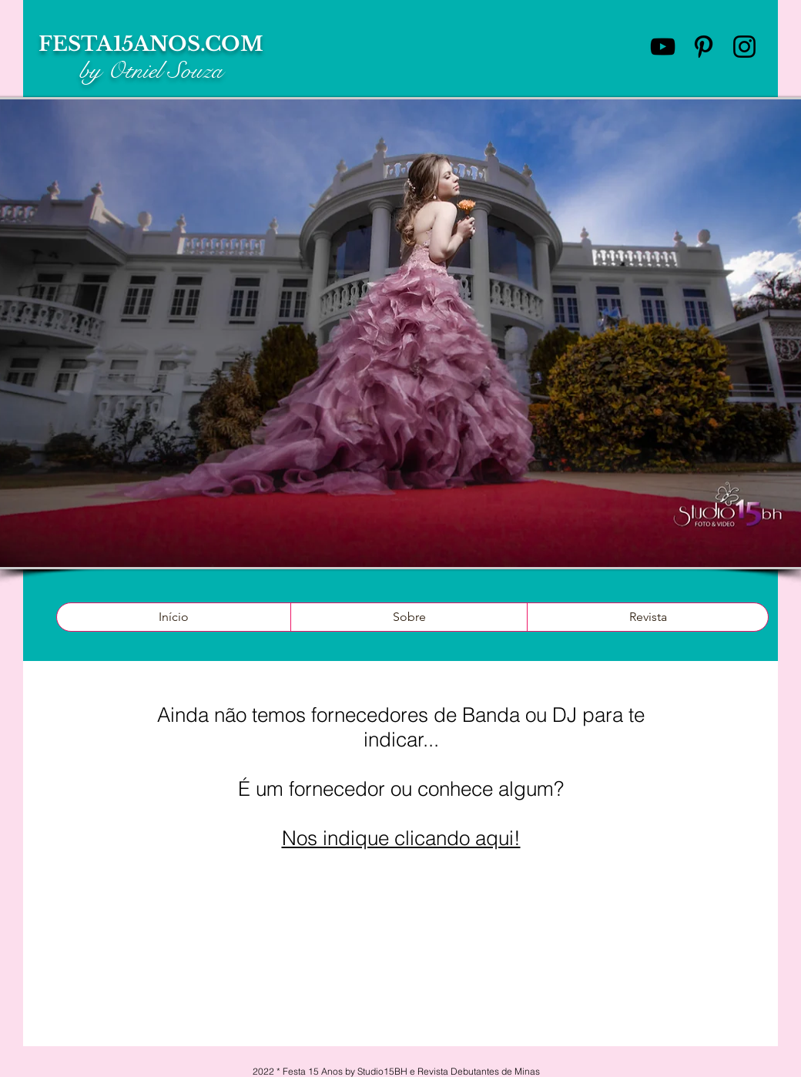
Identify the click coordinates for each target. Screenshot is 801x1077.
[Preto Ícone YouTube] (663, 47)
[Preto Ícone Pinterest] (704, 47)
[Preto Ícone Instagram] (744, 47)
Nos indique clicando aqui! (401, 838)
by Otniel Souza (151, 71)
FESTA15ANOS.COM (151, 44)
